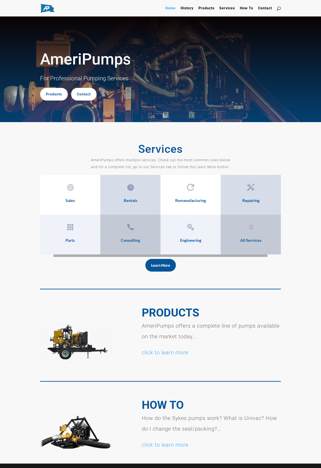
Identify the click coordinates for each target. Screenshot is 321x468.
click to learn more (165, 352)
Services (227, 8)
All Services (250, 240)
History (187, 8)
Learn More (160, 265)
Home (170, 8)
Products (206, 8)
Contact (265, 8)
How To (246, 8)
